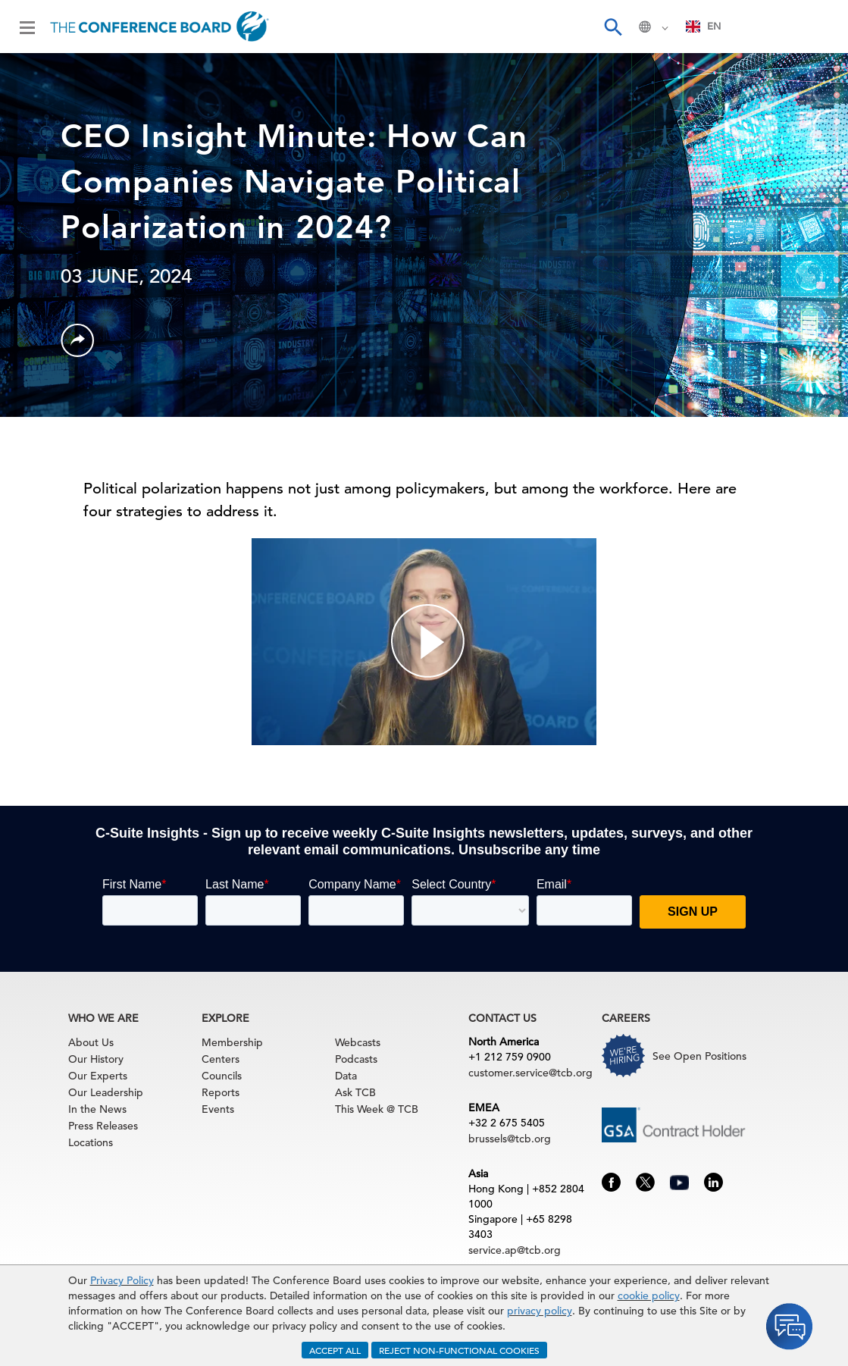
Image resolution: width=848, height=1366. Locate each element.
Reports (220, 1092)
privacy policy (539, 1310)
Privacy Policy (122, 1280)
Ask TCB (355, 1092)
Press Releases (103, 1126)
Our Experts (97, 1075)
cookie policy (649, 1295)
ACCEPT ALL (335, 1350)
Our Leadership (105, 1092)
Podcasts (356, 1059)
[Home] (159, 26)
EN (703, 26)
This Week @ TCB (376, 1109)
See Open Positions (699, 1056)
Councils (222, 1075)
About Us (91, 1042)
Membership (232, 1042)
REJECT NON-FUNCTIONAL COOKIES (459, 1350)
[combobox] (703, 26)
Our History (96, 1059)
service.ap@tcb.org (514, 1250)
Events (218, 1109)
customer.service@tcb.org (530, 1072)
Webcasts (357, 1042)
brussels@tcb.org (509, 1138)
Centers (220, 1059)
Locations (90, 1142)
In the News (97, 1109)
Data (346, 1075)
